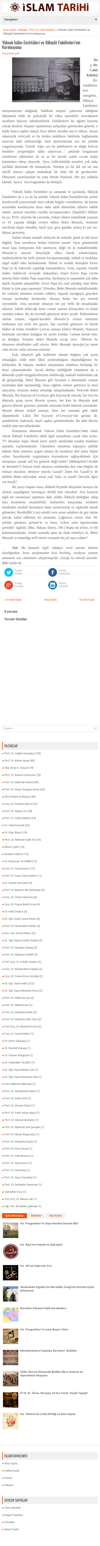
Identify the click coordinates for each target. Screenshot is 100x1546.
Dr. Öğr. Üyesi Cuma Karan (20, 918)
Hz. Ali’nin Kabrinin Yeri (36, 1265)
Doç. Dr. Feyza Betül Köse (20, 904)
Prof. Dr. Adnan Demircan (20, 775)
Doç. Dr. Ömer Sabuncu (19, 897)
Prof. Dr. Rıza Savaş (16, 1148)
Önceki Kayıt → (88, 599)
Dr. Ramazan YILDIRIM (18, 861)
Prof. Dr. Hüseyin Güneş (19, 947)
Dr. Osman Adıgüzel (17, 1055)
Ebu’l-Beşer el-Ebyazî (17, 796)
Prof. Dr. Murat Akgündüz (20, 1134)
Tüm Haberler (13, 1507)
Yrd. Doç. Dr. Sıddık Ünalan (21, 961)
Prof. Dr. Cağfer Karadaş (19, 753)
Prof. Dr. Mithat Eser (16, 1005)
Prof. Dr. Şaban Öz (16, 811)
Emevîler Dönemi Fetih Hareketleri (43, 1308)
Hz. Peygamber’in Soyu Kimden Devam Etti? (49, 1223)
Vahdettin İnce (13, 1191)
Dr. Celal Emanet (14, 825)
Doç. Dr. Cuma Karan (17, 868)
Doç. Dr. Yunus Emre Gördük (22, 976)
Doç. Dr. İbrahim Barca (18, 803)
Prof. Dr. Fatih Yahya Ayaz (20, 1112)
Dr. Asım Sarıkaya (15, 1040)
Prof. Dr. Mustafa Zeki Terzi (21, 1019)
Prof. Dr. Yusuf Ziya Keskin (21, 875)
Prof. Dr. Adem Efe (16, 1098)
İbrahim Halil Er (14, 854)
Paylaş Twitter (18, 572)
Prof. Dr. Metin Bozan (17, 997)
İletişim (9, 1485)
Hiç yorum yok (11, 53)
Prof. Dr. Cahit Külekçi (42, 29)
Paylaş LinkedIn (63, 585)
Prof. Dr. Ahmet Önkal (18, 1105)
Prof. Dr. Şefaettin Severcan (21, 1184)
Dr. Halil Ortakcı (14, 911)
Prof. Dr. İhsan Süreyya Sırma (22, 789)
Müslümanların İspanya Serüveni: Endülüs (48, 1350)
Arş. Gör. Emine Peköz (18, 933)
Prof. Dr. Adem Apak (17, 760)
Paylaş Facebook (64, 572)
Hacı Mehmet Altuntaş (18, 1084)
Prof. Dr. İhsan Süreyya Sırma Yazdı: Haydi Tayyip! (54, 1393)
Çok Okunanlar (15, 1215)
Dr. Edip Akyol (13, 832)
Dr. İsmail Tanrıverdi (16, 883)
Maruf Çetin (12, 846)
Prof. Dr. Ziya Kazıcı (16, 1163)
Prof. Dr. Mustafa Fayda (19, 1141)
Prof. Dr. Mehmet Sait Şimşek (22, 1127)
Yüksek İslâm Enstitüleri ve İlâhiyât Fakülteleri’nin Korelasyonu (41, 44)
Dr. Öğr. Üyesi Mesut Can (19, 1069)
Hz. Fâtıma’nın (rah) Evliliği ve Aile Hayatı (47, 1414)
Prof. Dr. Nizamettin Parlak (20, 926)
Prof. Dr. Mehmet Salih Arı (20, 839)
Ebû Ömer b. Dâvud (16, 767)
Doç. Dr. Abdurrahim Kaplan (21, 969)
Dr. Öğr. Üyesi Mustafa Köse (21, 990)
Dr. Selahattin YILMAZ (18, 1062)
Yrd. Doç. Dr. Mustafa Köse (21, 1026)
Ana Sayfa (9, 29)
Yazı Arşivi (55, 1215)
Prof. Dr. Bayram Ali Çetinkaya (23, 890)
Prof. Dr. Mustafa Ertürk (19, 1012)
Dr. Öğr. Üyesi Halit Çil (18, 983)
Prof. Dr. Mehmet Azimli (19, 782)
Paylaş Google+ (19, 585)
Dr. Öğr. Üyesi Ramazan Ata (21, 1077)
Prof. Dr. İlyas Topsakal (18, 1177)
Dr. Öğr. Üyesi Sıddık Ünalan (21, 940)
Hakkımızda (12, 1470)
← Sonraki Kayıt (11, 599)
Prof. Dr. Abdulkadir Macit (20, 1091)
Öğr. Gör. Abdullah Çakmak (21, 1206)
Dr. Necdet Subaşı (16, 1048)
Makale (22, 29)
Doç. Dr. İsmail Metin (17, 1033)
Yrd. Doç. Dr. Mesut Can (19, 1199)
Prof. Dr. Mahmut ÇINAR (19, 954)
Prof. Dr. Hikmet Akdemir (20, 1120)
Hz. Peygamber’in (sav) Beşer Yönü (44, 1329)
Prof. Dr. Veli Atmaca (17, 1155)
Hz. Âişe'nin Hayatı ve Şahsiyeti (41, 1244)
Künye (8, 1477)
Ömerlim (10, 1522)
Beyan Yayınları (14, 1515)
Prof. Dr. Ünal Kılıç (15, 1170)
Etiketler (36, 1215)
